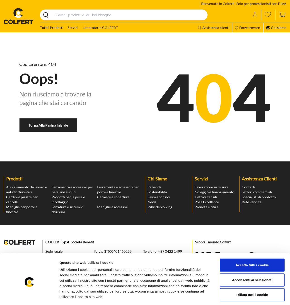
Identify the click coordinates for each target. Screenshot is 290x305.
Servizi (73, 27)
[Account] (255, 15)
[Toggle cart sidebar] (281, 15)
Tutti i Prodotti (51, 27)
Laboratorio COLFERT (100, 27)
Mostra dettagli (240, 296)
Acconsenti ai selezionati (252, 260)
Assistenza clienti (213, 27)
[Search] (124, 15)
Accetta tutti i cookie (252, 245)
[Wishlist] (268, 15)
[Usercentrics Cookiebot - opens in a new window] (29, 296)
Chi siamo (276, 27)
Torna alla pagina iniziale (48, 125)
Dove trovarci (248, 27)
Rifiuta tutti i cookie (252, 275)
